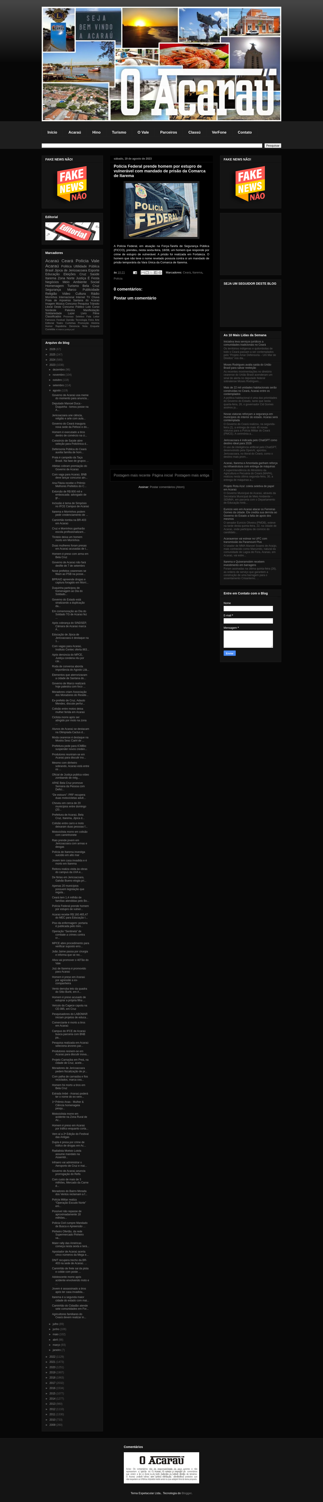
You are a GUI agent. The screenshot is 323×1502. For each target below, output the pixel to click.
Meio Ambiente (75, 282)
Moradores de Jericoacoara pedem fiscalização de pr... (69, 1069)
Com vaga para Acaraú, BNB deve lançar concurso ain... (69, 476)
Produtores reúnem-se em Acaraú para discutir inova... (70, 1053)
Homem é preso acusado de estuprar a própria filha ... (69, 999)
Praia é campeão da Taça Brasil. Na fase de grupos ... (70, 459)
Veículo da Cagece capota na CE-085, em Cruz (69, 1007)
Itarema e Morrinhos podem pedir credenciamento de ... (70, 513)
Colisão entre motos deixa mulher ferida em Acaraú (68, 710)
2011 (53, 1414)
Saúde (94, 274)
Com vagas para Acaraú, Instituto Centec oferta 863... (70, 648)
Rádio (95, 293)
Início (52, 132)
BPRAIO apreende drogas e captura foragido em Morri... (70, 581)
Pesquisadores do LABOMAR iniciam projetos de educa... (70, 1015)
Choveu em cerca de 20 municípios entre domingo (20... (69, 806)
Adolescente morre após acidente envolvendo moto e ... (70, 1280)
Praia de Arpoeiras (58, 300)
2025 (53, 354)
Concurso (71, 303)
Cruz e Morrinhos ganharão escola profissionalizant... (68, 530)
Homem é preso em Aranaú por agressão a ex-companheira (68, 980)
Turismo (119, 132)
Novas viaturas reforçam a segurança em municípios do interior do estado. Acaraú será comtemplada (251, 417)
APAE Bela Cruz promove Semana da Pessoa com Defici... (68, 786)
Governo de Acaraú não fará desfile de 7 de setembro (69, 564)
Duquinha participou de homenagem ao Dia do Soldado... (67, 591)
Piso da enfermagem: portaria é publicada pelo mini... (69, 924)
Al (57, 329)
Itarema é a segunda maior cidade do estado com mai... (70, 1299)
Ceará (187, 272)
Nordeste (50, 310)
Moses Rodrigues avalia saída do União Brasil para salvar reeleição (247, 366)
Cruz (82, 274)
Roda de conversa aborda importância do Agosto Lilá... (70, 668)
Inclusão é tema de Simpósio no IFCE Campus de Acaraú (70, 505)
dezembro (59, 369)
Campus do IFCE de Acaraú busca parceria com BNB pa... (68, 1034)
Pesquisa (83, 303)
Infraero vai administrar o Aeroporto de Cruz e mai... (69, 1164)
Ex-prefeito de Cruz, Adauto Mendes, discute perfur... (68, 702)
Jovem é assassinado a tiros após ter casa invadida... (69, 1290)
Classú (194, 132)
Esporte (93, 270)
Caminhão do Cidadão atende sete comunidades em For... (70, 1307)
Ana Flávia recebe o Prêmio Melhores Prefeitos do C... (69, 484)
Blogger (187, 1493)
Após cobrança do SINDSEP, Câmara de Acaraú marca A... (69, 626)
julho (56, 1324)
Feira (91, 320)
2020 (53, 1367)
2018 (53, 1377)
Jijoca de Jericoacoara (71, 270)
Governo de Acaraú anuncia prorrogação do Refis (68, 1172)
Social (95, 282)
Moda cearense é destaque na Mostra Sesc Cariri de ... (70, 739)
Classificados (53, 316)
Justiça (81, 278)
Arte (97, 320)
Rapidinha (60, 326)
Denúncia (74, 326)
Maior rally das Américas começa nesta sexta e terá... (70, 1245)
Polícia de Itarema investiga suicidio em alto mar (68, 853)
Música (60, 303)
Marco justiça (64, 329)
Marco (71, 289)
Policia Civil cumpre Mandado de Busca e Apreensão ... (69, 1224)
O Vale (143, 132)
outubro (58, 379)
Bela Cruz (91, 286)
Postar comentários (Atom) (167, 487)
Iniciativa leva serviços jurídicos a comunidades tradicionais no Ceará (245, 343)
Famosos (50, 320)
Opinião (70, 320)
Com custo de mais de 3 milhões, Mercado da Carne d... (70, 1183)
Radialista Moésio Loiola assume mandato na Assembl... (66, 1154)
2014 (53, 1398)
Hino (96, 132)
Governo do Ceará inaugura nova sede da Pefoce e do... (70, 425)
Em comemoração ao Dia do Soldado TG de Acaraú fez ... (69, 614)
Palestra (70, 310)
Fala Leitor (92, 316)
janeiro (57, 1350)
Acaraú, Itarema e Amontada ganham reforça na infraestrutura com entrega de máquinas (250, 465)
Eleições (69, 274)
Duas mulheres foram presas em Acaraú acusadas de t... (70, 547)
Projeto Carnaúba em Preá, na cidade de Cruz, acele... (70, 1061)
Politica (66, 266)
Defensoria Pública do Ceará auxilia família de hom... (69, 451)
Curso (95, 306)
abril (56, 1339)
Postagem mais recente (132, 475)
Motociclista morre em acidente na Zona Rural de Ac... (69, 1117)
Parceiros (168, 132)
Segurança (53, 289)
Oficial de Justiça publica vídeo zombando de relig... (70, 776)
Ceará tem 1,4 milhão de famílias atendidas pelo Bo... (70, 899)
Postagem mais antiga (192, 475)
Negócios (52, 282)
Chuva (95, 297)
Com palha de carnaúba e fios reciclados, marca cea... (70, 1078)
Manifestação (91, 310)
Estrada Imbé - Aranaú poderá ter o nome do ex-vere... (70, 1095)
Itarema (197, 272)
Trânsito (94, 303)
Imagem (50, 303)
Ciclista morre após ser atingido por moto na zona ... (69, 720)
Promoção (83, 323)
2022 (53, 1356)
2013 (53, 1403)
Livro (84, 313)
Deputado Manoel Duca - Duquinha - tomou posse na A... (70, 407)
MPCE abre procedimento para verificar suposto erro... (70, 945)
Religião (51, 293)
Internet (80, 297)
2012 (53, 1409)
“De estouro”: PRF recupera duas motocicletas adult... (69, 796)
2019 (53, 1372)
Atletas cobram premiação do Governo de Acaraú (69, 467)
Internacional (66, 297)
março (57, 1344)
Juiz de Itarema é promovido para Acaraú (69, 970)
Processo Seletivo (73, 316)
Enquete (94, 326)
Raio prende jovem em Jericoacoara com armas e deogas (69, 843)
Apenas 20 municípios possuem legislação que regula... (68, 889)
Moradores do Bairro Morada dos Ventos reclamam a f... (69, 1193)
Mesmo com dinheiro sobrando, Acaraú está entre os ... (70, 766)
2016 (53, 1388)
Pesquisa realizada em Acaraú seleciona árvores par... (70, 1044)
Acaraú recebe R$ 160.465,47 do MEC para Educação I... (70, 916)
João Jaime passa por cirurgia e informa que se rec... (70, 953)
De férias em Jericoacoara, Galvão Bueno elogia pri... (69, 879)
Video (66, 293)
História (95, 323)
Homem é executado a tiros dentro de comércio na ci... (69, 434)
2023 (53, 364)
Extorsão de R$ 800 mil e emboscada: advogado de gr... (69, 495)
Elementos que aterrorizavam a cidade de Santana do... (69, 676)
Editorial (49, 323)
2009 (53, 1424)
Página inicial (162, 475)
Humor (48, 326)
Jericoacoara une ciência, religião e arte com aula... (69, 417)
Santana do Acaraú (86, 300)
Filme (96, 313)
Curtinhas (70, 323)
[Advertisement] (161, 433)
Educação (52, 274)
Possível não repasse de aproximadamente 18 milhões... (66, 1214)
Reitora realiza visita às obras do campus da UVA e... (69, 870)
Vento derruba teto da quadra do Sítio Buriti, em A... (69, 990)
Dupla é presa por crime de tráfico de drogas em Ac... (69, 1144)
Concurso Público (73, 306)
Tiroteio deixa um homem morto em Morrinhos (67, 538)
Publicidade (91, 289)
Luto (88, 306)
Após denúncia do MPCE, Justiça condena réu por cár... (68, 658)
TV (88, 297)
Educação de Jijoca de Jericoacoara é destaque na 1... (70, 638)
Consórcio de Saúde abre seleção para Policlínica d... (70, 442)
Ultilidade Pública (86, 266)
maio (56, 1334)
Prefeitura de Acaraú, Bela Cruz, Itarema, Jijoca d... (68, 816)
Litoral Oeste (53, 306)
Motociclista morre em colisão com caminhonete (69, 833)
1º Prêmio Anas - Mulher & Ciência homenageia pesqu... (68, 1105)
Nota (84, 326)
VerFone (219, 132)
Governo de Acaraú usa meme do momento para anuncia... (70, 397)
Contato (245, 132)
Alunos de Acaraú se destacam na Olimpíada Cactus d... (70, 730)
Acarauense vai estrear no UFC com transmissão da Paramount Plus (245, 540)
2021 (53, 1361)
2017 (53, 1383)
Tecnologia (81, 320)
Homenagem (54, 286)
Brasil (49, 270)
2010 (53, 1419)
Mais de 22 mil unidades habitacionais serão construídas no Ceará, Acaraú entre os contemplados (250, 391)
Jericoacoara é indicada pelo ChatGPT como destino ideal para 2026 (250, 442)
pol (73, 329)
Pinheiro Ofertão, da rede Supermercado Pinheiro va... (68, 1235)
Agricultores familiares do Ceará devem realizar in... (69, 1316)
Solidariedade (53, 313)
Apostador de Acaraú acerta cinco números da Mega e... (70, 1253)
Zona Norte (66, 278)
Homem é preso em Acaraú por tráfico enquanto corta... (70, 1127)
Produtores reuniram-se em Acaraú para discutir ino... (69, 756)
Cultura (80, 293)
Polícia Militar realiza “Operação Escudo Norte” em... (69, 1203)
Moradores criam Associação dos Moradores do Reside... (70, 693)
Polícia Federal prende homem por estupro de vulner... (70, 907)
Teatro (59, 323)
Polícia (118, 278)
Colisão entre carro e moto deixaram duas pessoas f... (69, 825)
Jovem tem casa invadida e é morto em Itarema (69, 862)
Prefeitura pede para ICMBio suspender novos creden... (69, 747)
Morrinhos (51, 297)
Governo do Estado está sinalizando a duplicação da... (68, 603)
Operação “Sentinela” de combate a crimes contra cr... (68, 934)
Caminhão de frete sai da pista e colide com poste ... (70, 1270)
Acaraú (74, 132)
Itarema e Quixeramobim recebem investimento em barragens (244, 563)
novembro (59, 374)
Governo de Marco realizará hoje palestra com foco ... (68, 685)
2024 (53, 359)
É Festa (93, 278)
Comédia (50, 329)
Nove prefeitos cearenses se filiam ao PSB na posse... (69, 572)
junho (56, 1329)
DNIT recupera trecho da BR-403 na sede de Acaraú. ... (69, 1262)
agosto (57, 390)
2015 (53, 1393)
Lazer (71, 313)
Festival (61, 320)
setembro (59, 385)
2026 (53, 349)
